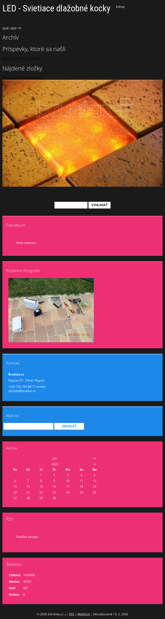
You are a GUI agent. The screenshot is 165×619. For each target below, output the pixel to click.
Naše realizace (26, 243)
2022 (13, 28)
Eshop (120, 7)
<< (15, 458)
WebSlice (83, 614)
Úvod (5, 28)
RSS (71, 614)
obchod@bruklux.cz (22, 391)
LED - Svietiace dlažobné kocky (56, 8)
